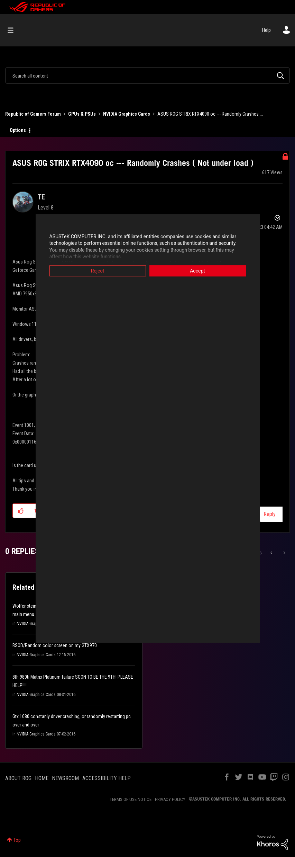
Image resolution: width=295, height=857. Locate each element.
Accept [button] (197, 271)
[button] (21, 511)
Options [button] (18, 130)
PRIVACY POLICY (170, 799)
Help (266, 30)
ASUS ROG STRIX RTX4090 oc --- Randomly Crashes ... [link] (210, 114)
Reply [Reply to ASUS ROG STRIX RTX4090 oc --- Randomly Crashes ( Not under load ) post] (270, 514)
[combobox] (147, 75)
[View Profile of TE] (41, 197)
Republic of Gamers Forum (33, 114)
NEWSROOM (65, 778)
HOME (41, 778)
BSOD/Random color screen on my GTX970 (54, 645)
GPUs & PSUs (82, 114)
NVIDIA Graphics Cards (126, 114)
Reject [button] (97, 271)
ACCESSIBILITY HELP (106, 778)
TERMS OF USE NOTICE (130, 799)
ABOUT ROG (18, 778)
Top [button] (17, 840)
